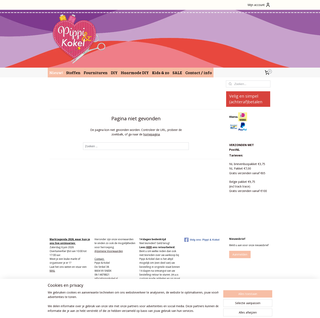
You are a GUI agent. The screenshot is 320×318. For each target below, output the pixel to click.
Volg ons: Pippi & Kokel (202, 239)
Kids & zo (160, 72)
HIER (149, 247)
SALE (177, 72)
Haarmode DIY (135, 72)
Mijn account (259, 4)
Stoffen (73, 72)
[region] (133, 302)
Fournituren (96, 72)
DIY (114, 72)
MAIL (52, 270)
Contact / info (198, 72)
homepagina (151, 134)
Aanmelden (239, 254)
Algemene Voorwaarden (108, 251)
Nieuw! (56, 72)
